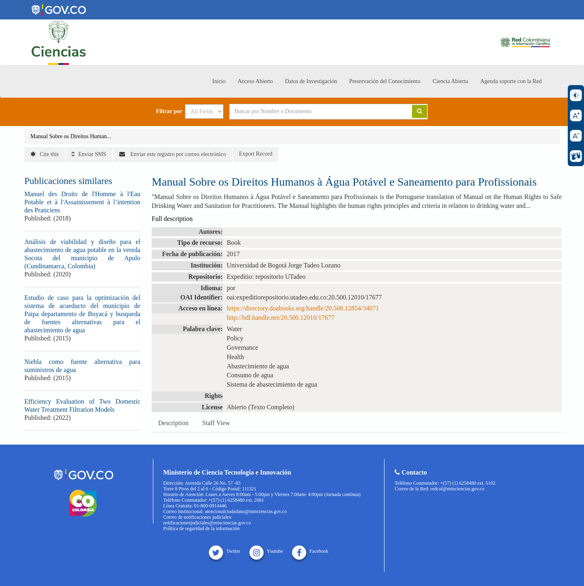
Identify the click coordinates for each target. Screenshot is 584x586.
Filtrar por (169, 111)
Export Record (255, 154)
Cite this (44, 154)
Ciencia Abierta (450, 81)
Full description (172, 218)
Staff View (216, 422)
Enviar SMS (89, 154)
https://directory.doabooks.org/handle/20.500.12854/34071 (303, 308)
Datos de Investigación (311, 81)
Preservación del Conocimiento (385, 81)
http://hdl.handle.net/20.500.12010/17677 (281, 317)
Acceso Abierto (255, 81)
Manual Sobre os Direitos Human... (70, 136)
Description (173, 422)
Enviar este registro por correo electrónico (172, 154)
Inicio (218, 81)
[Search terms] (311, 111)
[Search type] (204, 111)
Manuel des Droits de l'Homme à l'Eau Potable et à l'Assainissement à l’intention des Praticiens (82, 202)
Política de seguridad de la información (201, 528)
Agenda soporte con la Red (511, 81)
